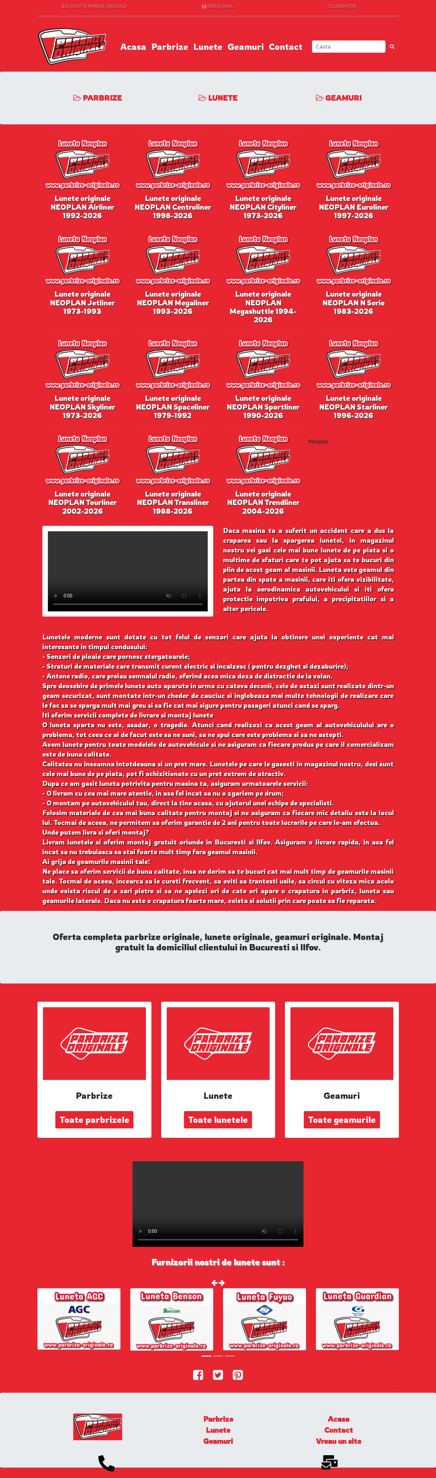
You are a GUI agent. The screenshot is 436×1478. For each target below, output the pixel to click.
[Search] (349, 46)
